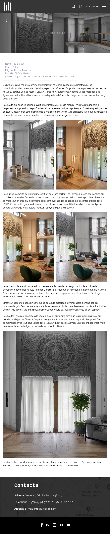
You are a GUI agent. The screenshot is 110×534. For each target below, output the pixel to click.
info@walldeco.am (45, 508)
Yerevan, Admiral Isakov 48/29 (43, 495)
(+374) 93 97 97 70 (40, 502)
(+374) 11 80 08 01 (63, 502)
